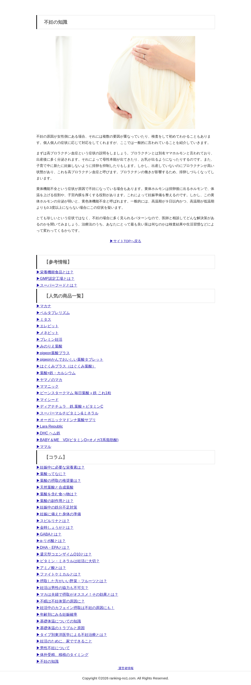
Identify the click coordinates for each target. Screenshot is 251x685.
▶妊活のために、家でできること (64, 641)
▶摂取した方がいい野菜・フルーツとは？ (71, 581)
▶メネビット (47, 333)
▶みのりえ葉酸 (49, 346)
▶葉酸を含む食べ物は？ (56, 494)
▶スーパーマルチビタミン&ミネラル (67, 413)
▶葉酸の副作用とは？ (55, 501)
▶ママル (43, 447)
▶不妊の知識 (47, 661)
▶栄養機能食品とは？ (55, 272)
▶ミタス (43, 319)
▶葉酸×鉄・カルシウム (56, 373)
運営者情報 (125, 668)
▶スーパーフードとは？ (56, 285)
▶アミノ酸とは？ (51, 568)
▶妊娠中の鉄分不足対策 (56, 507)
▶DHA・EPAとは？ (53, 547)
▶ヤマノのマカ (49, 380)
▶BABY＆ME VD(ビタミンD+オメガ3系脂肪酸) (77, 440)
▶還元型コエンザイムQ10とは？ (64, 554)
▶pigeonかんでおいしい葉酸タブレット (69, 359)
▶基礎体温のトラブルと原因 (60, 628)
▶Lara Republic (49, 426)
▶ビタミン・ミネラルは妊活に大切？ (68, 561)
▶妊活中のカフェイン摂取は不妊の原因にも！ (75, 608)
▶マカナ (43, 306)
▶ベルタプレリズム (53, 313)
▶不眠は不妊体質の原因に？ (60, 601)
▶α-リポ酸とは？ (51, 541)
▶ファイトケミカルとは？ (58, 574)
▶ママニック (47, 386)
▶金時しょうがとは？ (55, 527)
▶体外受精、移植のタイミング (62, 655)
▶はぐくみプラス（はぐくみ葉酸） (66, 366)
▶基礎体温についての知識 (58, 621)
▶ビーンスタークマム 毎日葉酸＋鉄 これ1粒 (73, 393)
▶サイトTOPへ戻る (125, 241)
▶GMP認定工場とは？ (55, 279)
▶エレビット (47, 326)
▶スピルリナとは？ (53, 521)
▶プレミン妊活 (49, 339)
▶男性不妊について (53, 648)
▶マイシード (47, 400)
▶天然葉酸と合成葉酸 (55, 487)
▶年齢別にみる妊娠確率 (56, 614)
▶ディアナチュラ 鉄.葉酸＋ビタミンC (69, 406)
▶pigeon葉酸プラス (53, 353)
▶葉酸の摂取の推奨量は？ (58, 481)
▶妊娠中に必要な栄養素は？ (60, 467)
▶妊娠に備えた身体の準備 (58, 514)
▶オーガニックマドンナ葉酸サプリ (66, 420)
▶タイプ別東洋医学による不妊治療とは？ (71, 635)
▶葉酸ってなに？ (51, 474)
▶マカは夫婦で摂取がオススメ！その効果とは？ (77, 594)
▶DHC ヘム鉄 (48, 433)
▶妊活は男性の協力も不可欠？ (62, 588)
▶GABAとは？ (48, 534)
